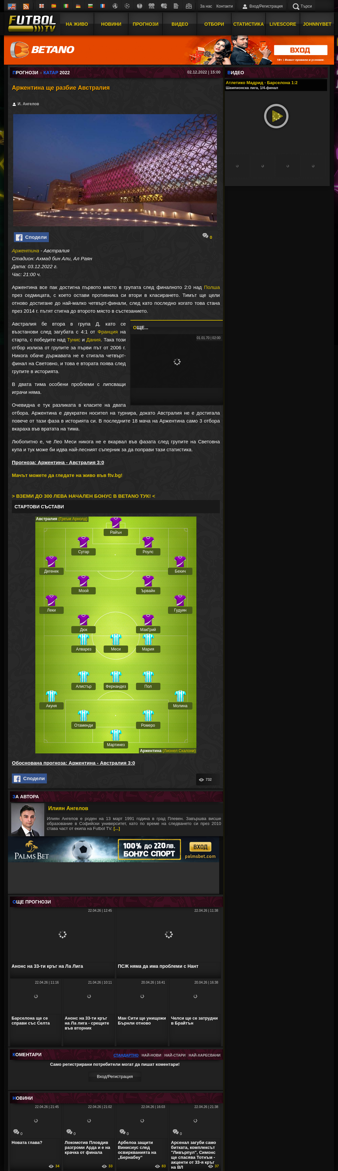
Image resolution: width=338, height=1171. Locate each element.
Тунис (73, 339)
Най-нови (151, 1055)
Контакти (225, 6)
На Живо (77, 24)
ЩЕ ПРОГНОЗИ (32, 901)
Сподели (31, 237)
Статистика (248, 24)
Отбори (214, 24)
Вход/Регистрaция (115, 1076)
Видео (180, 24)
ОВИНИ (23, 1098)
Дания (93, 339)
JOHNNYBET (317, 24)
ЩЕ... (140, 327)
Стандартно (126, 1055)
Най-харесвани (204, 1055)
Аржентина (25, 250)
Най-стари (175, 1055)
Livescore (283, 24)
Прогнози (145, 24)
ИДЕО (235, 72)
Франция (107, 331)
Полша (212, 287)
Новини (111, 24)
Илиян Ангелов (68, 808)
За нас (206, 6)
